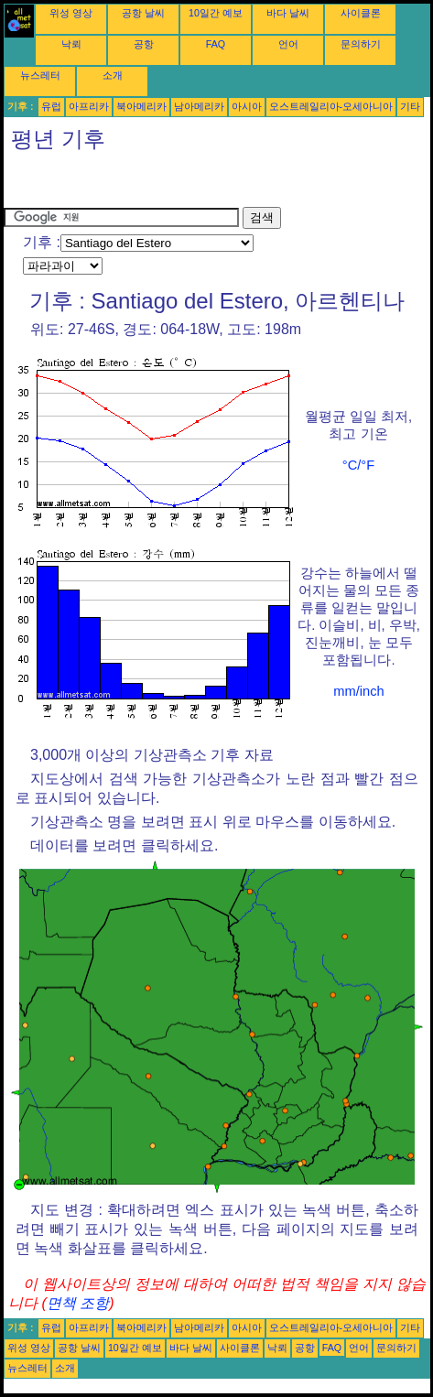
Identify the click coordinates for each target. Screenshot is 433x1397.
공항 (144, 43)
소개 (113, 75)
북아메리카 (141, 106)
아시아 (247, 106)
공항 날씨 (143, 12)
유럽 (51, 106)
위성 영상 (70, 12)
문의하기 (361, 43)
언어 (288, 43)
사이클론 (361, 12)
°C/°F (358, 465)
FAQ (215, 43)
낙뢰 (71, 43)
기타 (410, 106)
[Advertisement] (150, 184)
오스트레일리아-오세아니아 (331, 106)
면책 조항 (78, 1303)
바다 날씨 (287, 12)
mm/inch (358, 691)
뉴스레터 (40, 75)
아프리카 (89, 106)
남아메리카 (199, 106)
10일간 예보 (216, 12)
